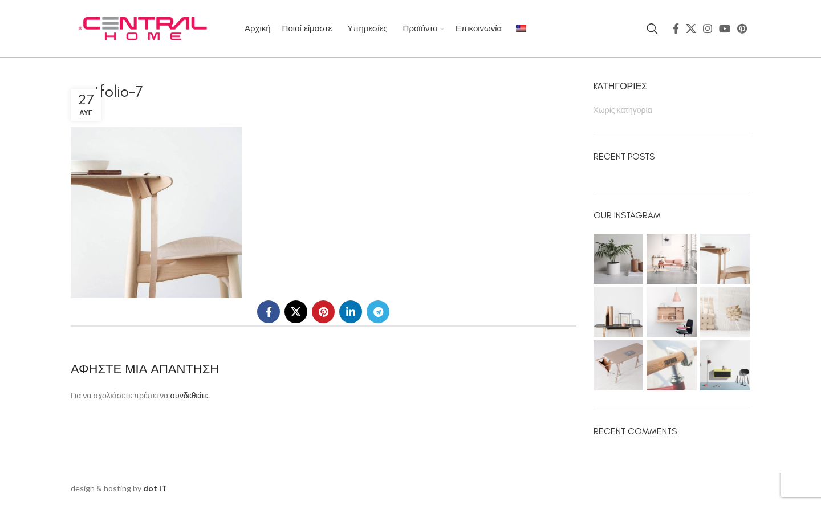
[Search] (652, 28)
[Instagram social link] (708, 28)
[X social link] (691, 28)
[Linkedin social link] (350, 311)
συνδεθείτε (189, 395)
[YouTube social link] (725, 28)
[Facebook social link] (675, 28)
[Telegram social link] (378, 311)
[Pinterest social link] (742, 28)
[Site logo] (142, 27)
